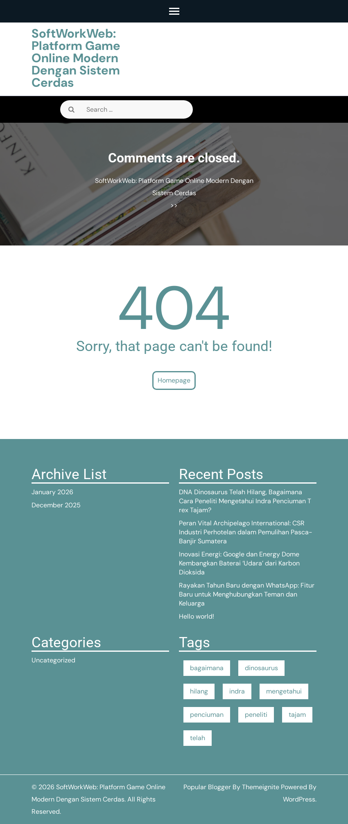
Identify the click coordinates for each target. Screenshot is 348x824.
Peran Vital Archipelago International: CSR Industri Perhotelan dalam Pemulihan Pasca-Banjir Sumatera (245, 532)
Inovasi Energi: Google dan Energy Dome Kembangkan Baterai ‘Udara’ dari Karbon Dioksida (239, 563)
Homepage (174, 380)
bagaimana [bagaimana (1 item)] (207, 668)
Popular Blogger (207, 787)
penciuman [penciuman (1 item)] (207, 714)
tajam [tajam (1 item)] (297, 714)
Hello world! (196, 616)
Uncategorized (53, 660)
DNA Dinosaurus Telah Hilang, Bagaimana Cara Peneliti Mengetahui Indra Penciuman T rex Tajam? (245, 501)
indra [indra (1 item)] (237, 691)
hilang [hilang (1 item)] (199, 691)
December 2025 (56, 505)
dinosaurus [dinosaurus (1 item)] (261, 668)
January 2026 (52, 492)
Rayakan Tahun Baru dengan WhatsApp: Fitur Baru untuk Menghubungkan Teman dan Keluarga (246, 594)
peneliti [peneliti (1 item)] (256, 714)
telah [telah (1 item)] (197, 738)
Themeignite (260, 787)
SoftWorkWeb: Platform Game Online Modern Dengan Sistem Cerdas (76, 57)
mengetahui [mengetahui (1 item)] (284, 691)
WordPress (299, 799)
